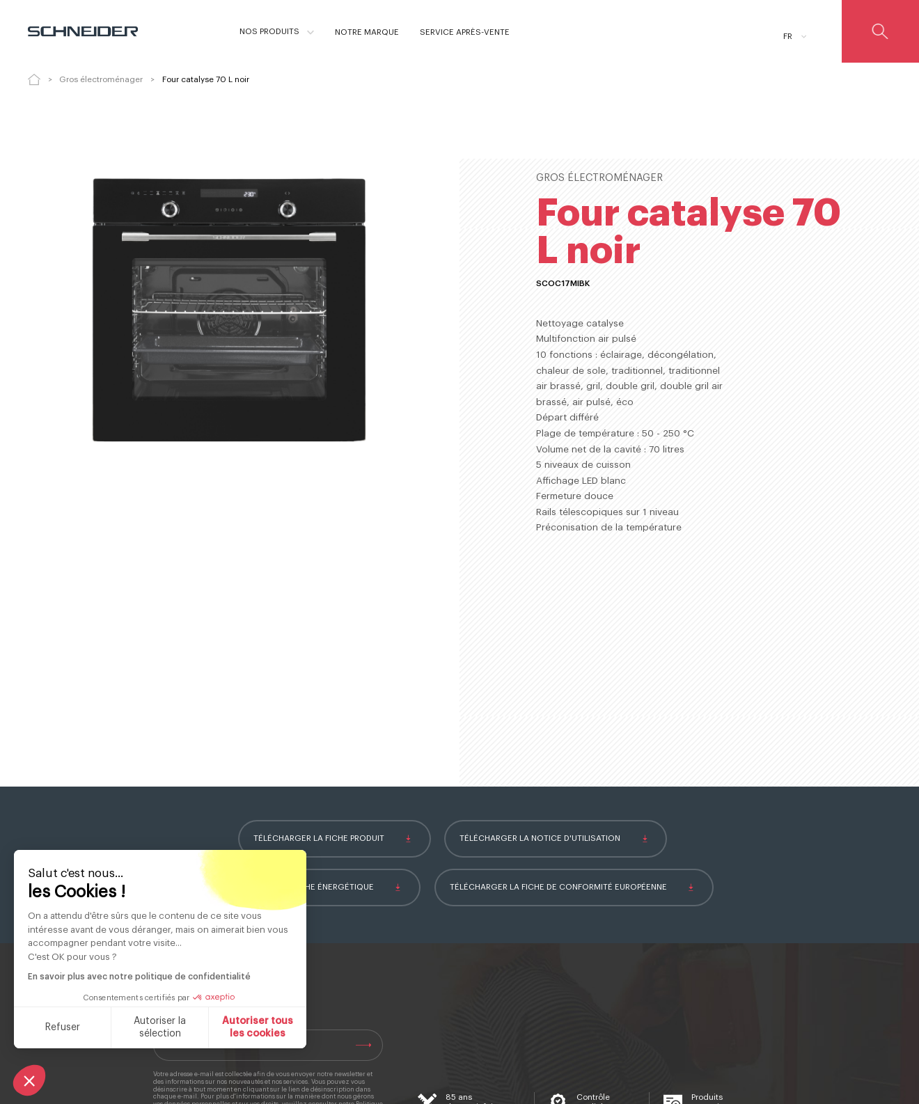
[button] (29, 1080)
